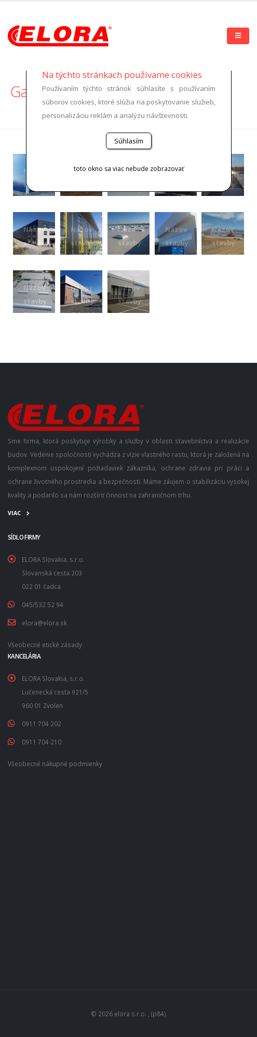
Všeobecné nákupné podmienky (55, 763)
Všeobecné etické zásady (45, 644)
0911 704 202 (41, 723)
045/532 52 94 (42, 604)
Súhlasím (128, 141)
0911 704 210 (41, 742)
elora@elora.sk (44, 623)
